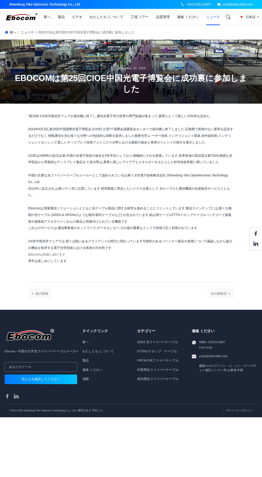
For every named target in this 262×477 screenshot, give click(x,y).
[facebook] (7, 396)
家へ (47, 17)
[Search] (228, 17)
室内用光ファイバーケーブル (158, 379)
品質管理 (163, 17)
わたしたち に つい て (107, 17)
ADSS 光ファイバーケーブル (157, 342)
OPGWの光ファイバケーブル (157, 360)
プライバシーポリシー (239, 410)
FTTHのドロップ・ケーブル (157, 351)
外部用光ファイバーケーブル (158, 370)
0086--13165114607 (212, 342)
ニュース (213, 17)
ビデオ (77, 17)
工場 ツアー (140, 17)
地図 (85, 379)
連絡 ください (188, 17)
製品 (61, 17)
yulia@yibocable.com (238, 4)
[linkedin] (16, 396)
